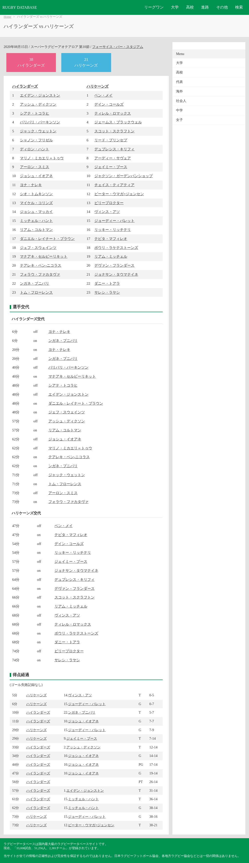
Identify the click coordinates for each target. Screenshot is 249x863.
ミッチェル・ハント (36, 220)
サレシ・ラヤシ (107, 292)
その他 (222, 7)
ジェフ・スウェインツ (38, 247)
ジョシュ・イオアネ (36, 176)
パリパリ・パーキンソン (40, 122)
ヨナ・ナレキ (31, 185)
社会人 (181, 101)
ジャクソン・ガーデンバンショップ (123, 176)
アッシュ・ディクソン (38, 104)
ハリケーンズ (97, 86)
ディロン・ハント (34, 149)
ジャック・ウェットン (38, 131)
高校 (190, 7)
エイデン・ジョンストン (40, 95)
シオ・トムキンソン (36, 194)
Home (7, 16)
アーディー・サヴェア (112, 158)
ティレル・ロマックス (112, 113)
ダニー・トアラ (107, 283)
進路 (205, 7)
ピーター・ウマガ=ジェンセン (119, 194)
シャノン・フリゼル (36, 140)
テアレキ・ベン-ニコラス (40, 265)
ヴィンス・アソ (107, 211)
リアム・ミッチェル (110, 256)
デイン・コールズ (109, 104)
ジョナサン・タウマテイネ (116, 274)
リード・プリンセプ (110, 140)
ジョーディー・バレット (114, 220)
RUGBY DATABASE (19, 7)
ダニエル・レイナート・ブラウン (47, 238)
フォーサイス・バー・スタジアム (117, 47)
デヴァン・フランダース (114, 265)
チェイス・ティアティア (114, 185)
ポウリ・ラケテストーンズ (116, 247)
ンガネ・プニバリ (34, 283)
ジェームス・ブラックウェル (118, 122)
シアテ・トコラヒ (34, 113)
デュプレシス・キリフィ (114, 149)
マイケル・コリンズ (36, 203)
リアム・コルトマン (36, 229)
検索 (239, 7)
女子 (179, 120)
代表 (179, 82)
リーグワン (154, 7)
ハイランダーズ (25, 86)
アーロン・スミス (34, 167)
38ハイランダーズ (31, 62)
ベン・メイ (103, 95)
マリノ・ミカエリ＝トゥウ (42, 158)
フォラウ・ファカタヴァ (40, 274)
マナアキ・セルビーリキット (43, 256)
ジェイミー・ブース (110, 167)
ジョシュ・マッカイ (36, 211)
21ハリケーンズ (86, 62)
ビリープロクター (109, 203)
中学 (179, 110)
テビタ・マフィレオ (110, 238)
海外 (179, 91)
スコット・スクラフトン (114, 131)
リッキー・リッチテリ (112, 229)
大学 (175, 7)
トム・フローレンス (36, 292)
